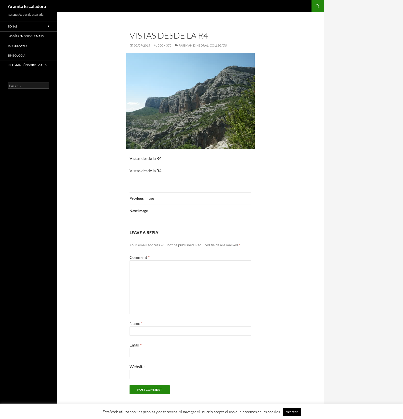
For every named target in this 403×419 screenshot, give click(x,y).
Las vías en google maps (26, 36)
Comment (140, 257)
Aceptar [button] (292, 412)
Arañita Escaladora (27, 6)
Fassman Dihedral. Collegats (203, 45)
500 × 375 (164, 45)
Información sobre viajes (27, 65)
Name (136, 323)
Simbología (16, 55)
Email (136, 344)
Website (137, 366)
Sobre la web (17, 45)
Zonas (12, 26)
